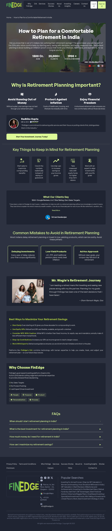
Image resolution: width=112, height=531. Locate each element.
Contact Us (84, 5)
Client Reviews (78, 487)
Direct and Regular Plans (77, 494)
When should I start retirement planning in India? (33, 421)
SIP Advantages (83, 492)
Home (8, 17)
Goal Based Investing (96, 494)
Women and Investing (69, 485)
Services (42, 4)
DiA (35, 4)
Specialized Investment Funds (72, 496)
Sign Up (102, 5)
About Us (59, 5)
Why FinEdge (29, 5)
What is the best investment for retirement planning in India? (39, 429)
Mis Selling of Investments (95, 496)
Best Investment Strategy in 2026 (91, 499)
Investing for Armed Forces (71, 482)
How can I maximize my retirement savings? (31, 444)
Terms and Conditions (27, 464)
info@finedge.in (47, 506)
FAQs (70, 468)
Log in (94, 5)
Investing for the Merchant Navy (85, 489)
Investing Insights (67, 5)
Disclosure (10, 468)
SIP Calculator (66, 487)
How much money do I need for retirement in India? (35, 436)
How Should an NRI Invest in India (91, 485)
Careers (77, 4)
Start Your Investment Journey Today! (32, 137)
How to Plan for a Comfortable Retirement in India (33, 17)
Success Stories (51, 5)
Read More (56, 210)
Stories (101, 464)
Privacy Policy (11, 464)
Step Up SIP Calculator (91, 482)
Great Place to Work (69, 499)
